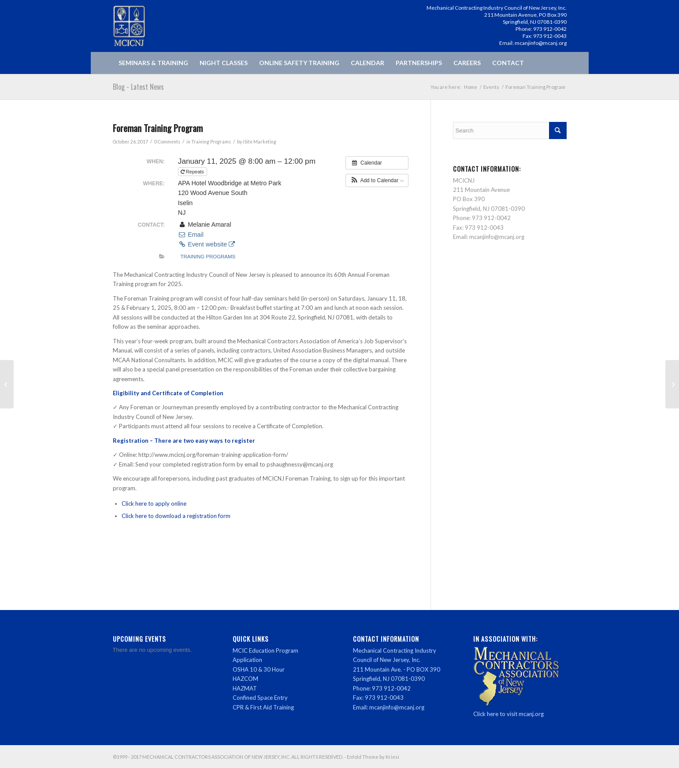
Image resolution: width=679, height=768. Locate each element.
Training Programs (211, 141)
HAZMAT (245, 688)
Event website (206, 244)
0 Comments (167, 141)
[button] (377, 180)
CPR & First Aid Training (263, 707)
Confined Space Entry (260, 697)
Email (191, 234)
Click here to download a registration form (176, 515)
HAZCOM (245, 678)
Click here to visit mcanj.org (508, 713)
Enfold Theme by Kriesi (373, 757)
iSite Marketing (259, 141)
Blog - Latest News (138, 86)
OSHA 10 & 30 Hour (259, 669)
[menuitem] (153, 63)
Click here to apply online (154, 503)
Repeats (193, 171)
